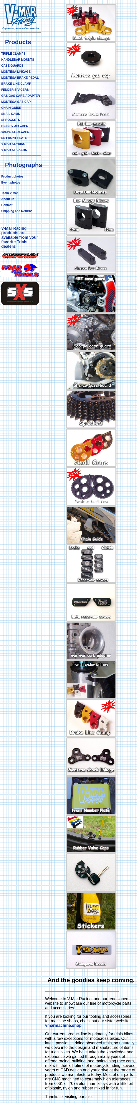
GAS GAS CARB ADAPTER (20, 96)
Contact (7, 205)
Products (18, 42)
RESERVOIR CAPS (14, 126)
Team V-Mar (9, 193)
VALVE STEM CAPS (15, 132)
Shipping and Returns (17, 211)
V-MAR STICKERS (14, 150)
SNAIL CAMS (10, 114)
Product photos (12, 176)
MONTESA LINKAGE (16, 71)
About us (7, 199)
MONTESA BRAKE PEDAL (20, 77)
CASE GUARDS (12, 65)
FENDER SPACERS (15, 90)
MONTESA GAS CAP (16, 102)
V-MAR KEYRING (13, 144)
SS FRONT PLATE (14, 138)
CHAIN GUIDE (11, 108)
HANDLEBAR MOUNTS (17, 59)
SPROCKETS (10, 120)
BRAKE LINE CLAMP (16, 84)
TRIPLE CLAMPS (13, 53)
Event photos (10, 182)
